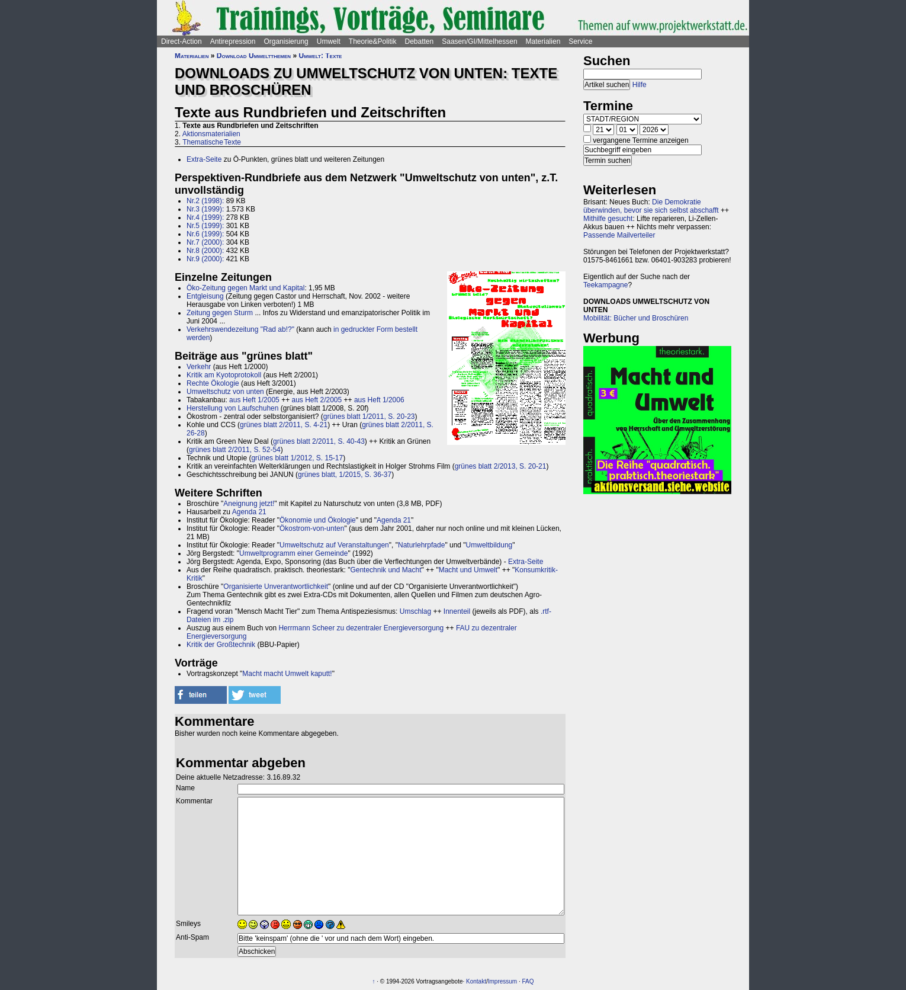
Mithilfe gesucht (607, 218)
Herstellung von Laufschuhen (232, 408)
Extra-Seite (204, 159)
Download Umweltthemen (254, 56)
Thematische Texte (211, 142)
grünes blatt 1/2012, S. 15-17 (297, 458)
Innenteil (457, 611)
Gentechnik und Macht (385, 570)
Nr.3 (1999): (205, 209)
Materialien (543, 41)
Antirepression (233, 41)
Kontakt (476, 981)
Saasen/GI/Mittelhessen (479, 41)
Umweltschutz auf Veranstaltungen (334, 545)
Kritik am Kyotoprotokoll (224, 375)
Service (580, 41)
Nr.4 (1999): (205, 217)
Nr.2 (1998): (205, 201)
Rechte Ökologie (213, 383)
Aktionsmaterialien (211, 134)
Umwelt (328, 41)
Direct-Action (181, 41)
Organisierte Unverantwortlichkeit (275, 586)
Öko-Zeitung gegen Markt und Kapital (245, 288)
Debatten (419, 41)
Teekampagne (605, 285)
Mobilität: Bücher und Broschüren (635, 318)
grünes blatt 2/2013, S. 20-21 (501, 466)
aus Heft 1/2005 (254, 400)
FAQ (528, 981)
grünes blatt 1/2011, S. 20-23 (369, 416)
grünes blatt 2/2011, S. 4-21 (283, 425)
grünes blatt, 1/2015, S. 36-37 (344, 474)
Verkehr (199, 367)
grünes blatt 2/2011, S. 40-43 (319, 441)
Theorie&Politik (373, 41)
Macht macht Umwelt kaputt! (287, 673)
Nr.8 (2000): (205, 250)
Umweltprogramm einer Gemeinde (293, 553)
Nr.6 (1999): (205, 234)
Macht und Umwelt (468, 570)
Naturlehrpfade (421, 545)
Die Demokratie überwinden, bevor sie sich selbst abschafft (651, 206)
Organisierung (286, 41)
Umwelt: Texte (320, 56)
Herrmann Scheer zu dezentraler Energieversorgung (361, 628)
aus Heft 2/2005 (316, 400)
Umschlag (415, 611)
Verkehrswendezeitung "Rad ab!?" (240, 329)
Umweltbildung (489, 545)
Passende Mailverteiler (619, 235)
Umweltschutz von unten (225, 391)
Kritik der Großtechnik (221, 644)
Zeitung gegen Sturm (220, 313)
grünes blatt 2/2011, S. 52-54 (235, 450)
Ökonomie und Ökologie (317, 520)
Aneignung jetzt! (248, 503)
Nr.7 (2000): (205, 242)
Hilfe (639, 85)
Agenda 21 (249, 512)
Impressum (502, 981)
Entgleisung (205, 296)
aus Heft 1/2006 (379, 400)
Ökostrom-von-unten (311, 528)
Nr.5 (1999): (205, 226)
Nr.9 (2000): (205, 259)
